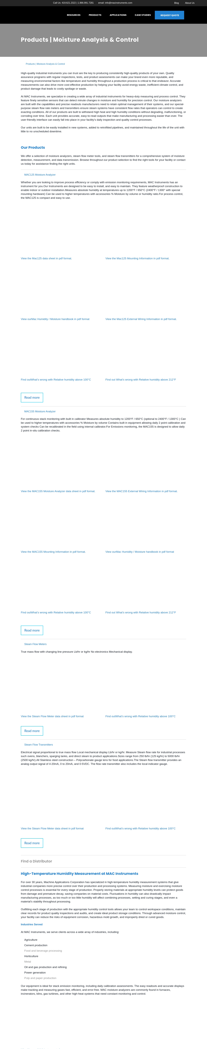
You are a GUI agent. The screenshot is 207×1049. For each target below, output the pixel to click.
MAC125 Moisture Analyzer (40, 174)
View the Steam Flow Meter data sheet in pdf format (52, 716)
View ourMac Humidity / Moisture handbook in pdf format (55, 319)
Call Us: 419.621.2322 (64, 3)
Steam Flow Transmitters (38, 744)
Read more (32, 397)
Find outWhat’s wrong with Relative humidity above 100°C (56, 379)
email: (115, 3)
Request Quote (170, 15)
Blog (176, 3)
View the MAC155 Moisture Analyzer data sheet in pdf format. (58, 491)
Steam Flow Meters (35, 644)
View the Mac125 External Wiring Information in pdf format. (141, 319)
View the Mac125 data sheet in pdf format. (46, 258)
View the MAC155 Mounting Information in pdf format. (53, 551)
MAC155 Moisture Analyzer (40, 411)
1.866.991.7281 (86, 3)
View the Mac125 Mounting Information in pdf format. (137, 258)
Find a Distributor (36, 861)
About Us (189, 3)
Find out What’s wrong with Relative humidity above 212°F (141, 379)
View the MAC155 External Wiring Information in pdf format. (142, 491)
